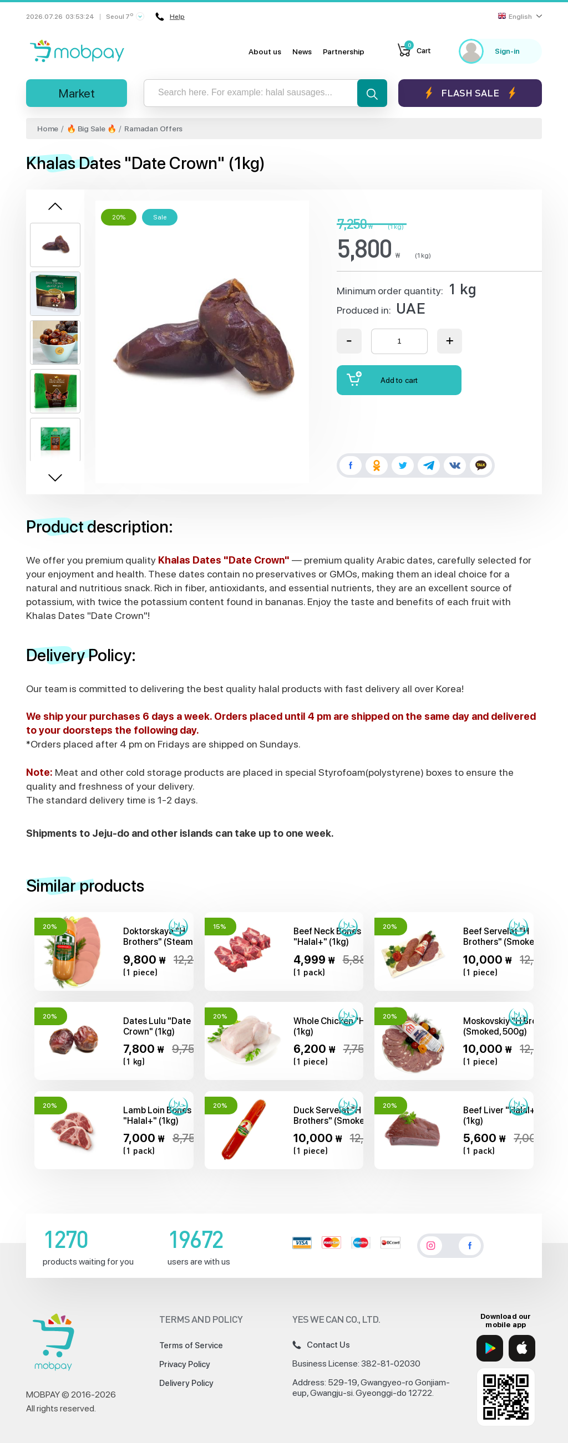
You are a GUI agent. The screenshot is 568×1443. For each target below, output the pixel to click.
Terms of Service (191, 1345)
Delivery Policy (186, 1383)
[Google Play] (489, 1348)
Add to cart (382, 378)
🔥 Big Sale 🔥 (91, 128)
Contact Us (321, 1345)
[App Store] (522, 1348)
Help (170, 16)
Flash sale (470, 93)
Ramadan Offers (153, 128)
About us (264, 51)
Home (47, 128)
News (302, 51)
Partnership (343, 51)
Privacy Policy (184, 1364)
